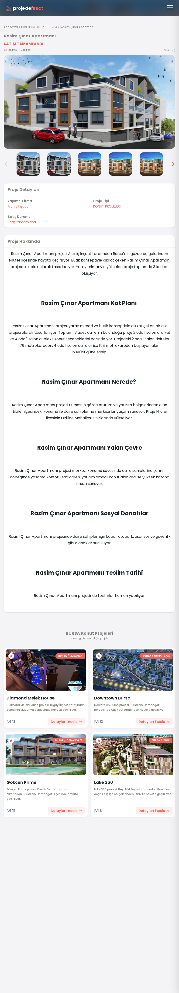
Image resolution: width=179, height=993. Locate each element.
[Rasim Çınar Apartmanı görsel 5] (89, 164)
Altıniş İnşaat (18, 206)
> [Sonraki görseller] (173, 164)
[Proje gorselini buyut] (89, 102)
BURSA (52, 27)
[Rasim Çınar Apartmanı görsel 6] (120, 164)
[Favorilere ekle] (11, 656)
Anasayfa (11, 27)
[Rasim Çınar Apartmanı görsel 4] (59, 164)
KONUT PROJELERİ (33, 27)
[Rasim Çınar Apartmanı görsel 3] (28, 164)
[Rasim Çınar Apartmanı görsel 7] (151, 164)
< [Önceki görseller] (6, 164)
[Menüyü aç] (169, 7)
